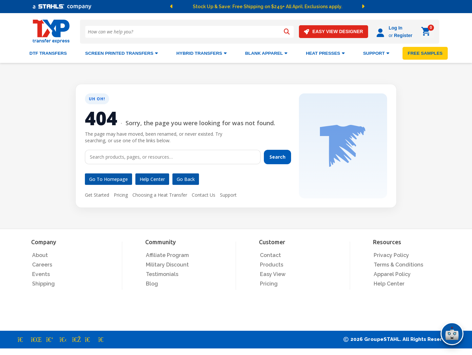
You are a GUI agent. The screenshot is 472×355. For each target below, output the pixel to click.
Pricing (121, 195)
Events (41, 274)
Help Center (152, 179)
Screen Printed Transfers (121, 53)
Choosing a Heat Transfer (159, 195)
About (40, 255)
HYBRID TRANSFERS (201, 53)
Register (403, 35)
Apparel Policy (392, 274)
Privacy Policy (391, 255)
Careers (42, 265)
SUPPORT (376, 53)
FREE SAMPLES (425, 53)
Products (271, 265)
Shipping (43, 284)
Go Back (186, 179)
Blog (152, 284)
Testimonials (162, 274)
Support (228, 195)
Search (277, 157)
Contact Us (203, 195)
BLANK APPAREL (266, 53)
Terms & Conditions (398, 265)
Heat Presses (325, 53)
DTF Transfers (48, 53)
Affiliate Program (167, 255)
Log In (396, 27)
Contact (270, 255)
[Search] (287, 32)
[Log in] (381, 31)
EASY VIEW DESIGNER (333, 31)
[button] (175, 6)
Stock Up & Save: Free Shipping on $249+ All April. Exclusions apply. (267, 6)
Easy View (272, 274)
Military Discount (167, 265)
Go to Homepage (108, 179)
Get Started (97, 195)
